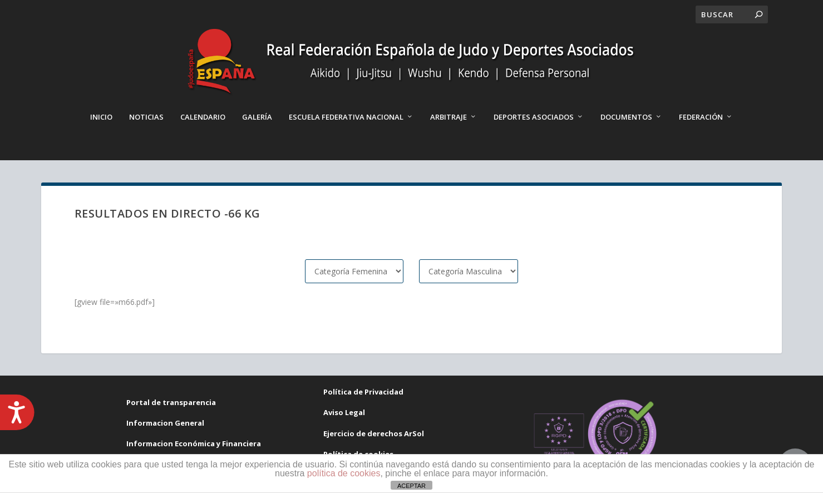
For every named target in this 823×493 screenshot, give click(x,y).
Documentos (626, 117)
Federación (701, 117)
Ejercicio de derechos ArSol (373, 433)
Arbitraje (448, 117)
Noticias (146, 117)
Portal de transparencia (171, 402)
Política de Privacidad (363, 392)
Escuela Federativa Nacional (346, 117)
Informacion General (165, 423)
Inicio (101, 117)
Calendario (202, 117)
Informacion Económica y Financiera (193, 443)
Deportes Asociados (534, 117)
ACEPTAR (411, 485)
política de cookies (344, 473)
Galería (257, 117)
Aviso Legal (344, 412)
